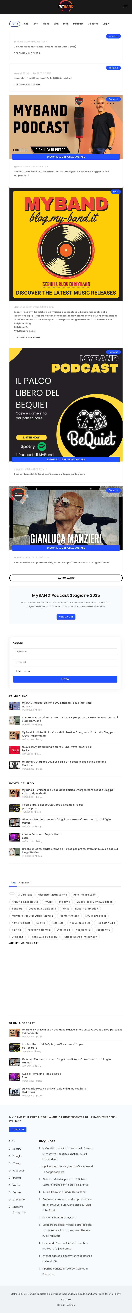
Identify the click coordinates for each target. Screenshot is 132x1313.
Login (106, 23)
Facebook (18, 1170)
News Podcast (21, 923)
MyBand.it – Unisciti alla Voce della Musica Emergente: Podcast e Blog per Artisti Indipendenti (68, 734)
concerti (17, 908)
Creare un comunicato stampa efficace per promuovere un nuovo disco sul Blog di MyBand (70, 719)
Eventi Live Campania (42, 908)
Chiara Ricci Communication (94, 901)
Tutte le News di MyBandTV (80, 936)
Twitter (17, 1178)
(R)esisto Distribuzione (52, 894)
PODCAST (28, 1023)
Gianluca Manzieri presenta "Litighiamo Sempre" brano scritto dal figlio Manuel (66, 821)
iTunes (17, 1163)
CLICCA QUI (66, 616)
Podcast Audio (106, 923)
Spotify (17, 1149)
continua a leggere (27, 53)
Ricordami (24, 671)
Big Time (64, 901)
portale (16, 929)
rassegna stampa (39, 929)
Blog (66, 23)
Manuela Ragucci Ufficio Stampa (32, 915)
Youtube (18, 1185)
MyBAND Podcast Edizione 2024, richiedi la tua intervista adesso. (57, 704)
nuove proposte (80, 923)
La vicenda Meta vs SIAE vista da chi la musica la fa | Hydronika (54, 1090)
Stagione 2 (83, 929)
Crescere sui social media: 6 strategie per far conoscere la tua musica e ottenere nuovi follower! (67, 1230)
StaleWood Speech (44, 936)
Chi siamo (19, 1199)
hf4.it (66, 908)
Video (45, 23)
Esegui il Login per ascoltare (66, 156)
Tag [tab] (13, 882)
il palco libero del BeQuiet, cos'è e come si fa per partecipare (52, 806)
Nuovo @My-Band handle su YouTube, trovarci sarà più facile (57, 748)
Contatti (18, 1129)
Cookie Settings (66, 1305)
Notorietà (58, 923)
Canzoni (93, 23)
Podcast (78, 23)
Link (56, 23)
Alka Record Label (85, 894)
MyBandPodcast (95, 915)
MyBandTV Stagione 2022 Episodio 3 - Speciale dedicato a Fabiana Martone (64, 763)
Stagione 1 (63, 929)
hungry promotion (86, 908)
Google (17, 1156)
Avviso (49, 901)
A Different (25, 894)
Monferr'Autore (69, 915)
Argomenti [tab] (25, 882)
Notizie (40, 923)
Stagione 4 (19, 936)
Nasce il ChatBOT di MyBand (59, 1217)
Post (25, 23)
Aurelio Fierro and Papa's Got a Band (41, 836)
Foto (35, 23)
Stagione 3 (103, 929)
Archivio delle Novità (25, 901)
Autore (17, 1192)
